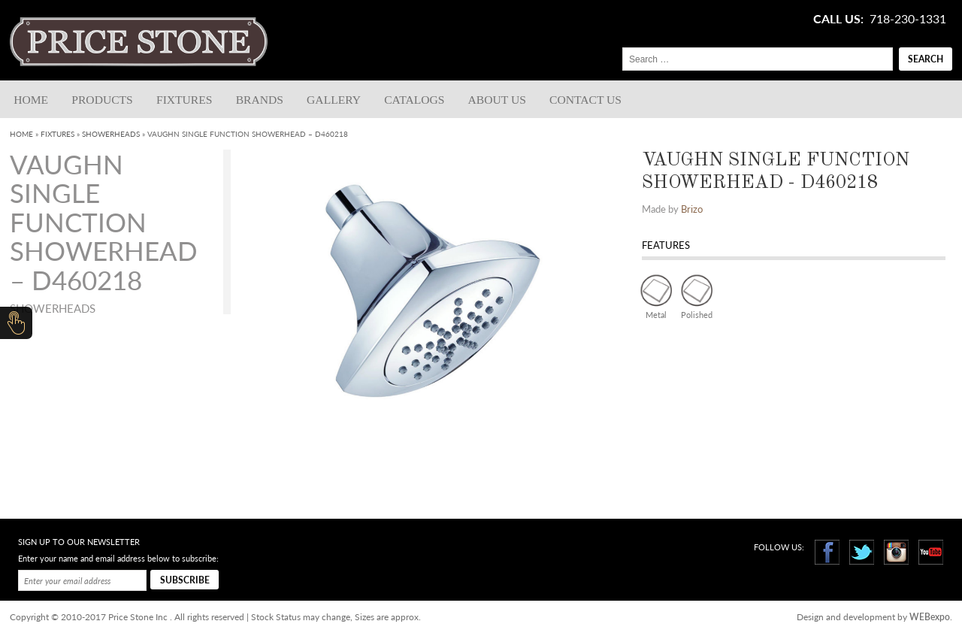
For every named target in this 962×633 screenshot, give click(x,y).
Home (31, 99)
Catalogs (414, 99)
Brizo (692, 209)
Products (101, 99)
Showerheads (111, 133)
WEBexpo (929, 616)
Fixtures (184, 99)
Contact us (585, 99)
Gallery (334, 99)
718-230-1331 (908, 19)
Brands (259, 99)
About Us (497, 99)
